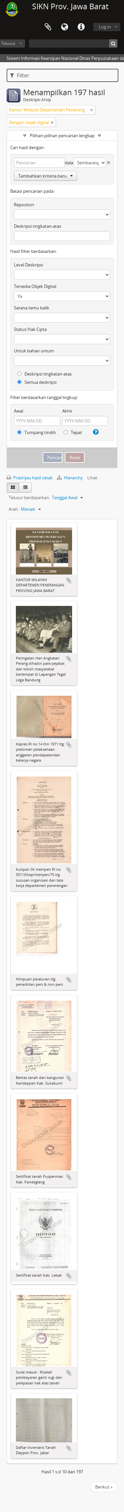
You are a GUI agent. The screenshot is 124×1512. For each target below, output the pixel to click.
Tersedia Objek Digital (35, 286)
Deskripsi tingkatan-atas (37, 226)
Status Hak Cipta (30, 329)
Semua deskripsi (37, 382)
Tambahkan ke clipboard (68, 580)
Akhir (67, 411)
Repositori (24, 205)
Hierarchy (70, 478)
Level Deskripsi (28, 265)
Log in (105, 27)
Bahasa (64, 27)
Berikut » (103, 1487)
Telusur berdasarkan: (29, 497)
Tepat (72, 432)
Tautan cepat (81, 27)
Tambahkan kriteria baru (45, 176)
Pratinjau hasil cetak (30, 478)
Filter (19, 75)
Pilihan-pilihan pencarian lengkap (62, 136)
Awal (18, 411)
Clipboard (48, 27)
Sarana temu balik (31, 308)
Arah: (14, 509)
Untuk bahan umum (34, 351)
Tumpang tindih (36, 432)
